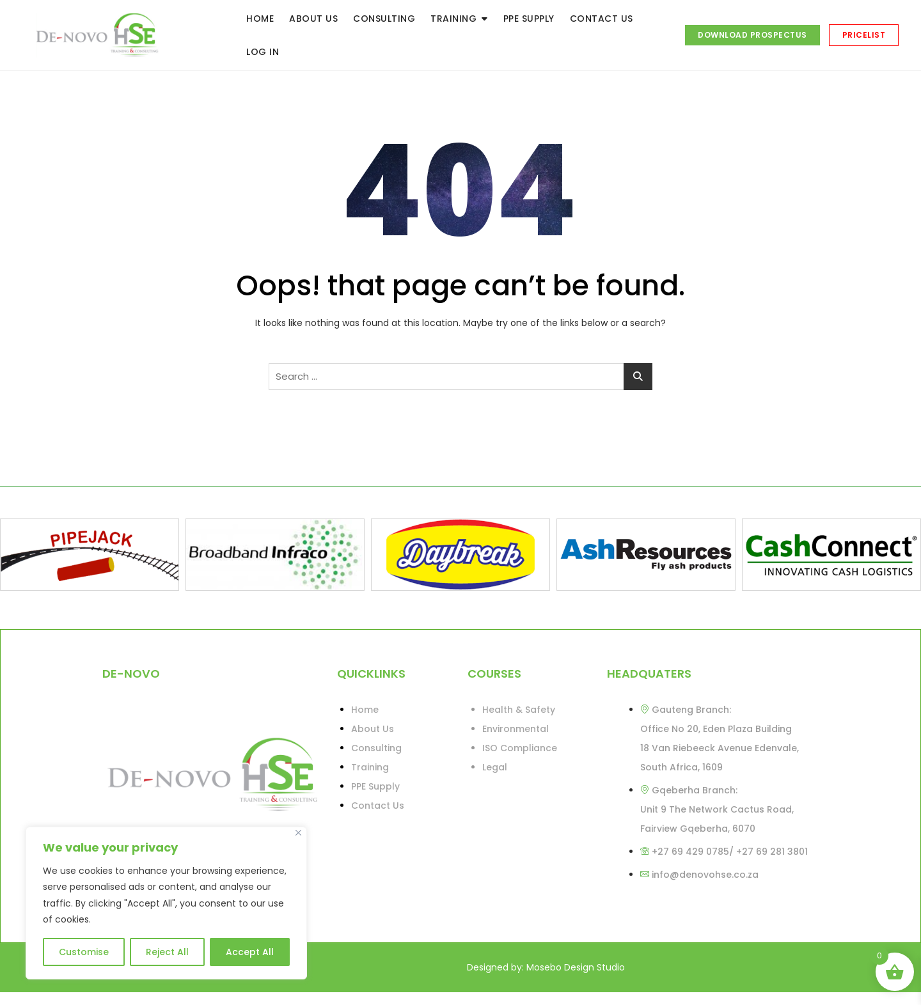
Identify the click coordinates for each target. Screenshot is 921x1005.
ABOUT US (313, 18)
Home (365, 709)
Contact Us (377, 805)
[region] (166, 903)
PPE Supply (375, 786)
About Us (372, 728)
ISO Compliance (519, 748)
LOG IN (262, 51)
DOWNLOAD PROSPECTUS (752, 34)
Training (370, 767)
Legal (494, 767)
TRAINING (453, 18)
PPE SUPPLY (529, 18)
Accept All (250, 952)
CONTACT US (601, 18)
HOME (260, 18)
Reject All (167, 952)
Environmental (515, 728)
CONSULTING (384, 18)
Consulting (376, 748)
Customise (84, 952)
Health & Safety (518, 709)
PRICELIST (864, 34)
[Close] (298, 833)
